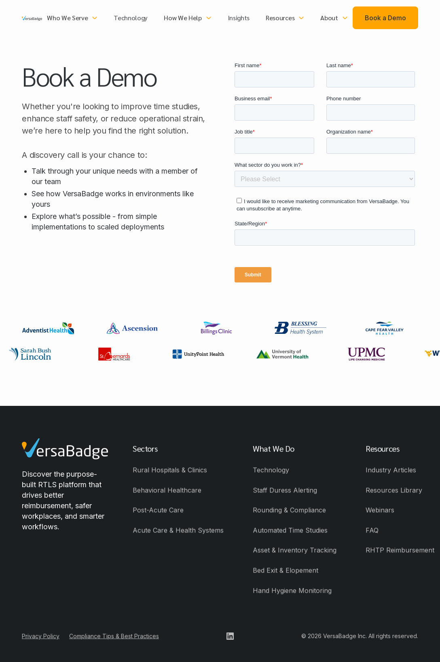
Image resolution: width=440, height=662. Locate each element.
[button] (72, 18)
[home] (32, 18)
